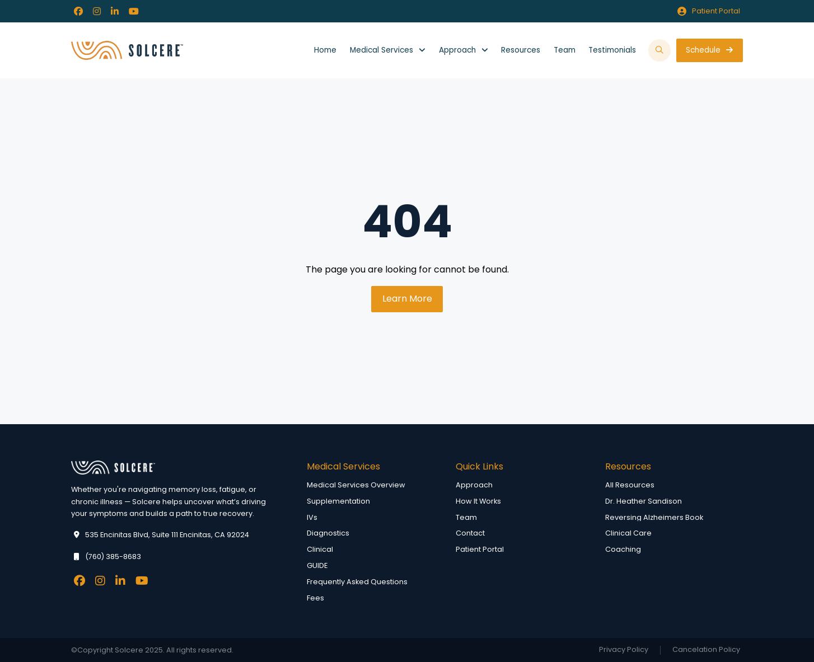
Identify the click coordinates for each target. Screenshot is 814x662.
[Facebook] (78, 11)
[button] (659, 50)
